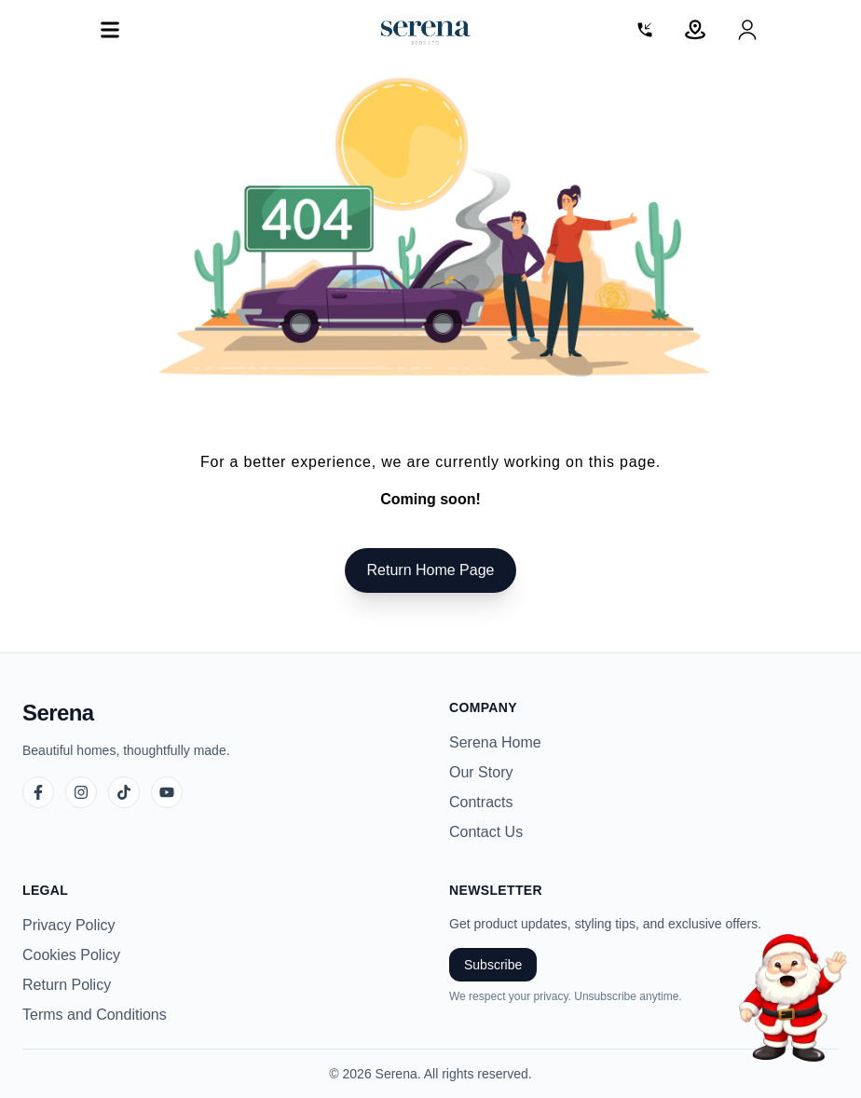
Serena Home (495, 742)
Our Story (480, 772)
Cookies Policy (71, 955)
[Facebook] (38, 792)
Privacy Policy (69, 925)
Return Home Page (431, 570)
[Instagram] (81, 792)
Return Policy (66, 985)
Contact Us (486, 832)
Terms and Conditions (94, 1015)
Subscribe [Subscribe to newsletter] (493, 964)
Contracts (480, 802)
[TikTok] (124, 792)
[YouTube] (167, 792)
